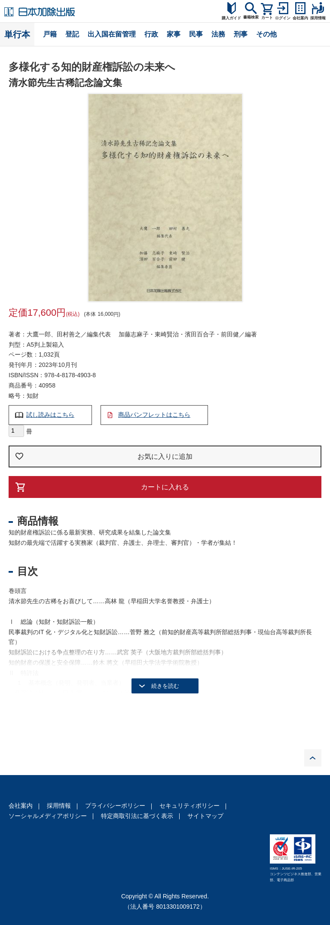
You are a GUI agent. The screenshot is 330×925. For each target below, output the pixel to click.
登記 (72, 34)
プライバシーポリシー (115, 805)
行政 (151, 34)
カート (267, 17)
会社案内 (21, 805)
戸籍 (50, 34)
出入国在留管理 (112, 34)
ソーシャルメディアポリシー (48, 815)
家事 (173, 34)
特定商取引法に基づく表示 (137, 815)
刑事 (241, 34)
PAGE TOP (312, 757)
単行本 (17, 34)
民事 (196, 34)
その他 (266, 34)
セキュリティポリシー (189, 805)
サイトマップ (205, 815)
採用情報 (59, 805)
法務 (218, 34)
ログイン (282, 18)
